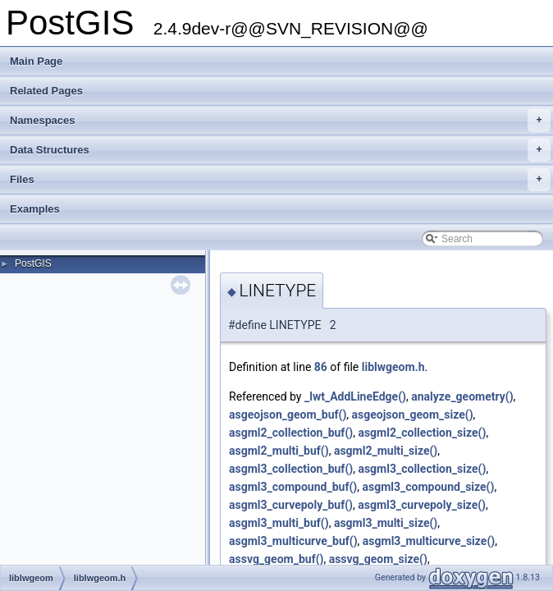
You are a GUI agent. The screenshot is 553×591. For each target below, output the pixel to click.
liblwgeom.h (393, 366)
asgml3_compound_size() (428, 486)
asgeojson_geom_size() (412, 414)
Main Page (36, 61)
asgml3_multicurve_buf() (293, 540)
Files (280, 179)
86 (320, 366)
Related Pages (46, 91)
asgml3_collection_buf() (291, 468)
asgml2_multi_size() (385, 450)
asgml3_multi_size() (385, 522)
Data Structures (280, 150)
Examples (35, 209)
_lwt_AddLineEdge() (355, 396)
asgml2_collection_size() (422, 432)
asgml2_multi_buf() (279, 450)
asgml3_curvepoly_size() (422, 504)
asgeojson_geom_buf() (287, 414)
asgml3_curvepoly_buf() (291, 504)
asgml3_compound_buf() (293, 486)
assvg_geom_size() (378, 559)
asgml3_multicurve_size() (429, 540)
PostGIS (33, 263)
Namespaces (280, 120)
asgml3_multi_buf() (279, 522)
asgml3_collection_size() (422, 468)
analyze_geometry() (462, 396)
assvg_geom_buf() (276, 559)
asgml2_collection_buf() (291, 432)
